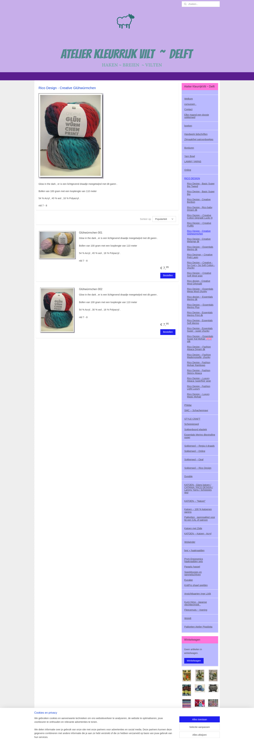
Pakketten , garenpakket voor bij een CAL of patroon (199, 518)
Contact (188, 109)
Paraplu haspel (192, 566)
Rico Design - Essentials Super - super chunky (200, 329)
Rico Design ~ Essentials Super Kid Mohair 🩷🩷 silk (200, 339)
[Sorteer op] (164, 219)
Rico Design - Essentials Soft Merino (200, 321)
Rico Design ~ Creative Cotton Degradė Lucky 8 (200, 216)
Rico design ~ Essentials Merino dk (200, 298)
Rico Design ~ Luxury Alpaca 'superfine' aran (199, 379)
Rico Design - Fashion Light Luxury (198, 387)
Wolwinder (189, 542)
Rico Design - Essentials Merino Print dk (200, 313)
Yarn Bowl (189, 156)
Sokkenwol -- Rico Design (197, 468)
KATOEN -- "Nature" (194, 501)
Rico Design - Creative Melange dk (199, 240)
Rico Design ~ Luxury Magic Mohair (198, 395)
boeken (188, 125)
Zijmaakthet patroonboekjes (198, 139)
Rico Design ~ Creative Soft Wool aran (199, 274)
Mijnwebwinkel (165, 737)
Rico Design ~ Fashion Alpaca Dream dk (199, 348)
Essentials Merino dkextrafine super (199, 436)
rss (127, 737)
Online (187, 170)
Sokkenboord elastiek (195, 429)
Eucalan (188, 580)
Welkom (188, 98)
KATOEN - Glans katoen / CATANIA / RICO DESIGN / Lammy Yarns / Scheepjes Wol (198, 488)
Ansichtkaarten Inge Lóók (197, 593)
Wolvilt (187, 618)
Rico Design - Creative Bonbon (199, 200)
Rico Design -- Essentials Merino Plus (200, 306)
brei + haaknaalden (194, 550)
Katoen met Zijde (193, 528)
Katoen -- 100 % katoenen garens (198, 510)
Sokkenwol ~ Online (194, 451)
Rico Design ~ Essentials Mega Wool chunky (200, 290)
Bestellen (168, 275)
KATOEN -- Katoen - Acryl (198, 533)
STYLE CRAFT (192, 418)
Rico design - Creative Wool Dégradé (198, 282)
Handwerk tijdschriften (196, 134)
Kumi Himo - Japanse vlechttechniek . (195, 603)
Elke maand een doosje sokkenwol (196, 116)
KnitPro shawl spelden (196, 585)
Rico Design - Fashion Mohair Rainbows (198, 363)
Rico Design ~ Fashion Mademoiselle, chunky (199, 356)
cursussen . (190, 104)
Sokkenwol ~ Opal (193, 459)
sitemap (121, 737)
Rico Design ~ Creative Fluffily (199, 224)
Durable (188, 476)
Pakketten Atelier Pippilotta (198, 626)
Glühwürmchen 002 (90, 289)
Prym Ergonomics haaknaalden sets (193, 560)
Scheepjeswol (191, 424)
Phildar (188, 405)
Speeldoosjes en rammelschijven (193, 573)
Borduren (189, 147)
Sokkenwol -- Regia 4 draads (199, 445)
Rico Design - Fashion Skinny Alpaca (198, 371)
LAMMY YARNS (192, 161)
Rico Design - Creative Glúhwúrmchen (199, 232)
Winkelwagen (194, 660)
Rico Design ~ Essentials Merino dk (200, 248)
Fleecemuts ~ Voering (195, 610)
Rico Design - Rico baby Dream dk (199, 208)
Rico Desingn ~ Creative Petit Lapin (200, 256)
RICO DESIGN (192, 178)
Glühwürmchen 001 (90, 232)
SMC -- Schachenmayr (196, 410)
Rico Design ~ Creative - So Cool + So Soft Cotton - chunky (201, 265)
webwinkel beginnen (138, 737)
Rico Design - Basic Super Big (201, 192)
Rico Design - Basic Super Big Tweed (201, 184)
